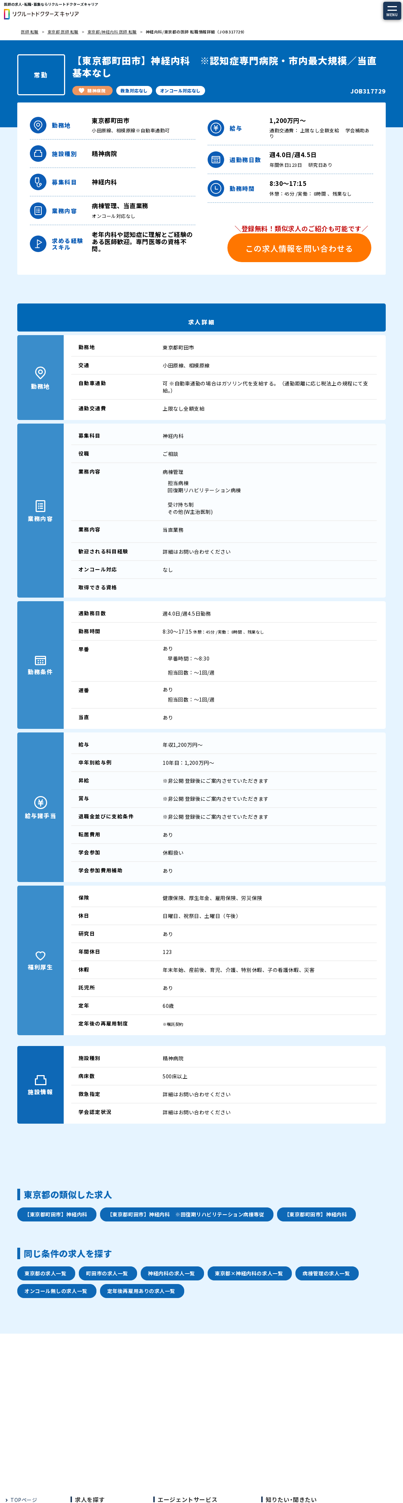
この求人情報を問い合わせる (299, 248)
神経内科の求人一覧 (171, 1273)
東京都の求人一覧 (45, 1273)
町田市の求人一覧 (107, 1273)
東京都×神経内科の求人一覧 (249, 1273)
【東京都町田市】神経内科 (55, 1214)
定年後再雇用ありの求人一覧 (141, 1290)
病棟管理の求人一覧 (326, 1273)
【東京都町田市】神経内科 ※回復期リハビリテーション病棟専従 (185, 1214)
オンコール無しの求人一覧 (55, 1290)
